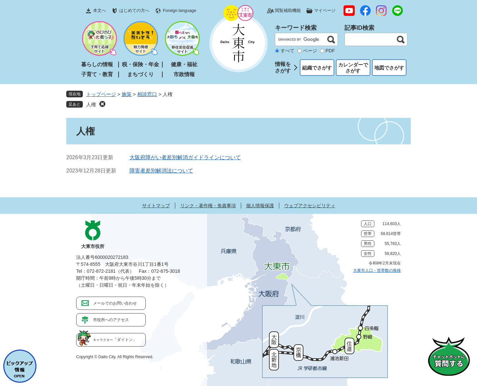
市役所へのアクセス (111, 319)
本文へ (99, 10)
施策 (127, 94)
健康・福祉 (184, 64)
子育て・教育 (97, 74)
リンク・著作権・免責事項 (208, 205)
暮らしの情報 (97, 64)
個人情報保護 (260, 205)
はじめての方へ (134, 10)
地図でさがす (389, 68)
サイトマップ (156, 205)
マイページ (325, 10)
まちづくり (140, 74)
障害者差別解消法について (161, 170)
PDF (330, 50)
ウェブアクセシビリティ (309, 205)
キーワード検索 (296, 27)
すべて (287, 50)
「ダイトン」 (115, 339)
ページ (310, 50)
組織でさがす (317, 68)
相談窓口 (147, 94)
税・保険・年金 (140, 64)
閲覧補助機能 (288, 10)
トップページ (101, 94)
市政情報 (184, 74)
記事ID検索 (359, 27)
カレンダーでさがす (353, 67)
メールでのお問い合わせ (115, 303)
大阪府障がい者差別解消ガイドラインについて (185, 157)
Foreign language (179, 10)
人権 (91, 104)
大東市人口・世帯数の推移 (377, 270)
